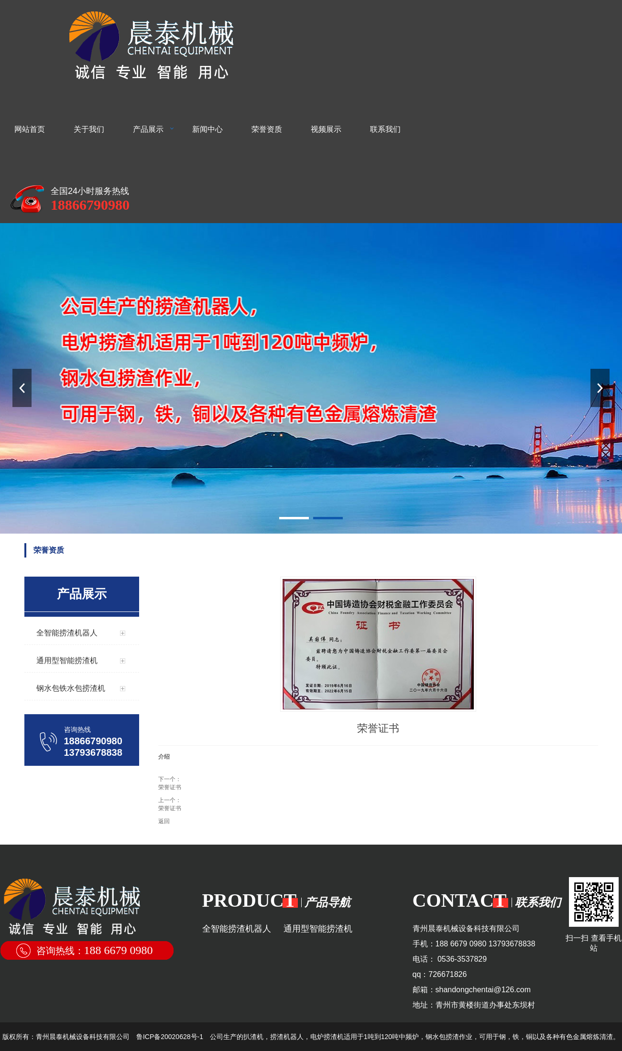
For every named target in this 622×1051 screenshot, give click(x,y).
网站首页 (29, 129)
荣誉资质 (266, 129)
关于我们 (89, 129)
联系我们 (385, 129)
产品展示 (148, 129)
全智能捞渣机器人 (236, 928)
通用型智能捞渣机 (318, 928)
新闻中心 (207, 129)
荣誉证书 (169, 787)
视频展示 (326, 129)
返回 (164, 821)
